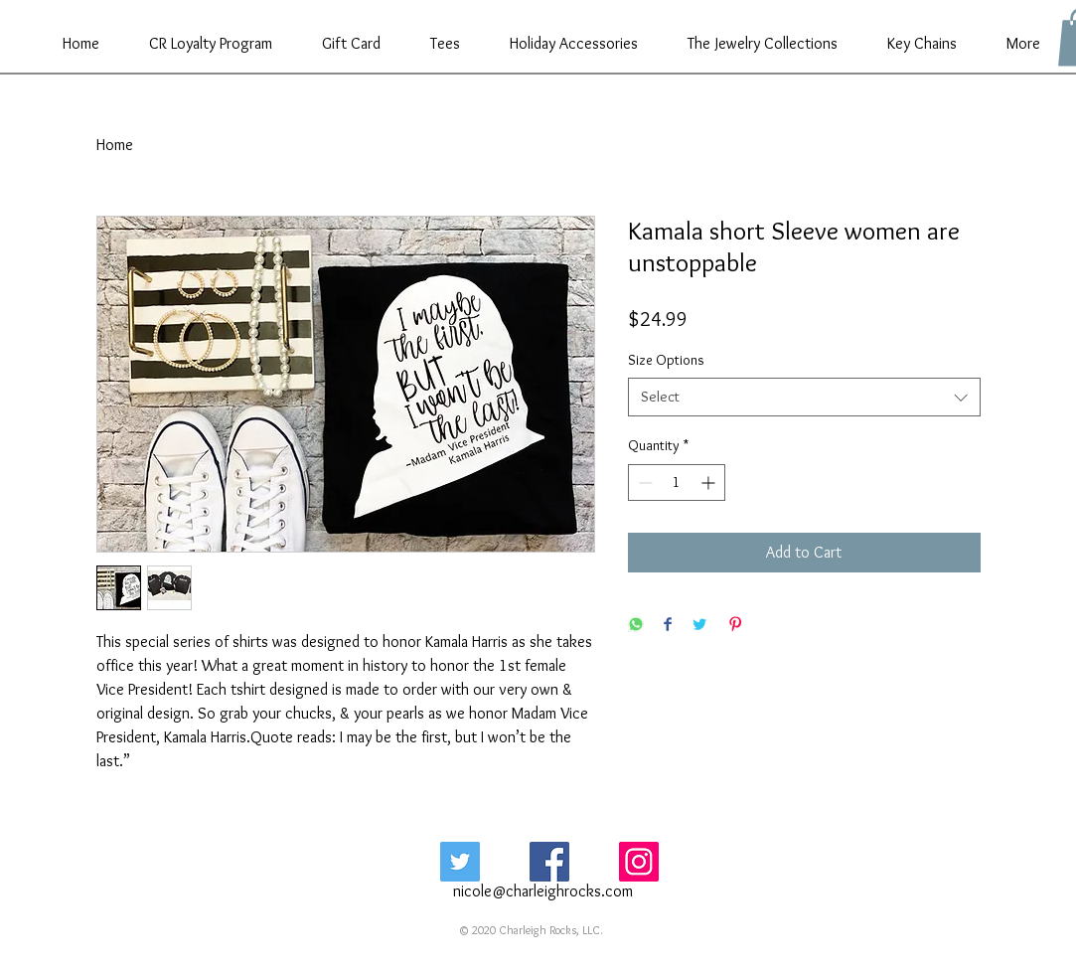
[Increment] (709, 482)
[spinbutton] (676, 482)
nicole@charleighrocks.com (543, 891)
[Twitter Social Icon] (460, 862)
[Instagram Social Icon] (639, 862)
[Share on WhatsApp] (636, 625)
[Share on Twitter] (699, 625)
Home (114, 144)
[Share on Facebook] (668, 625)
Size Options (666, 360)
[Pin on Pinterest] (735, 625)
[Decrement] (643, 482)
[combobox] (804, 397)
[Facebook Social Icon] (549, 862)
